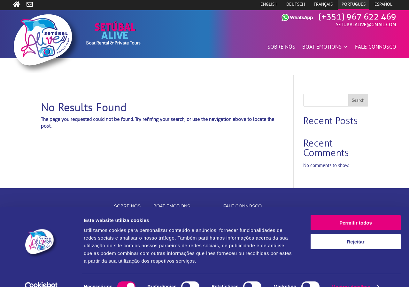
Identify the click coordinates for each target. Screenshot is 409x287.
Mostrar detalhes (350, 274)
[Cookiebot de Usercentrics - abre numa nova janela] (41, 274)
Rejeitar (355, 229)
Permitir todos (355, 210)
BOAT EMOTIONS (322, 47)
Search (358, 100)
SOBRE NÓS (281, 47)
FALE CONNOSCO (375, 47)
